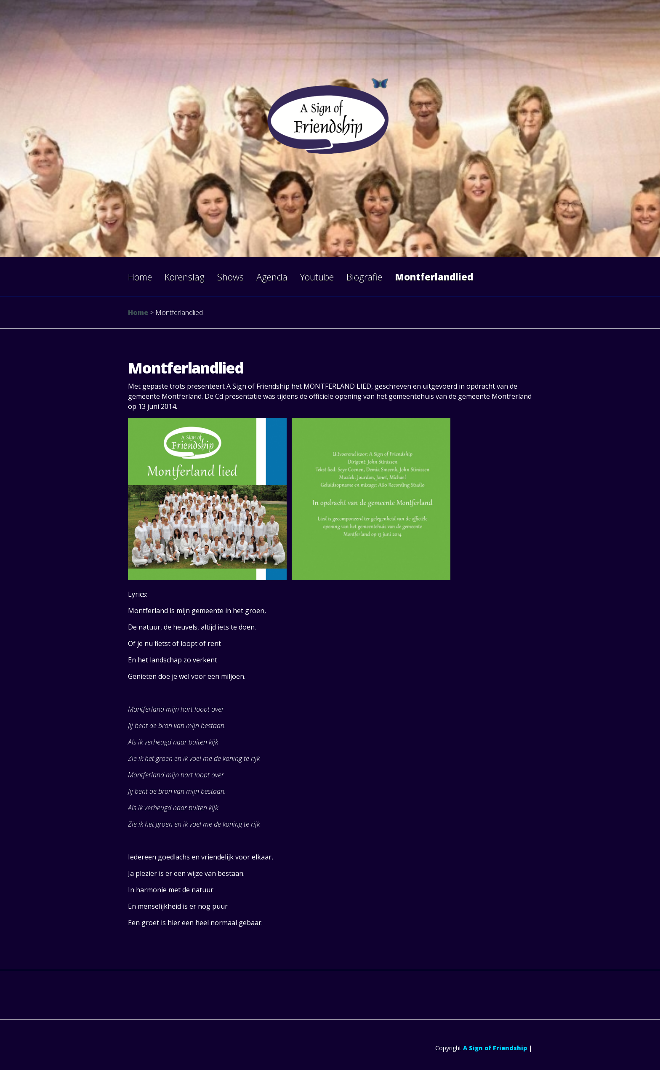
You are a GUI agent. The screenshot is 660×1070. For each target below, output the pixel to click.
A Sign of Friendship (495, 1048)
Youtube (317, 276)
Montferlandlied (434, 276)
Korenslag (185, 276)
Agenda (271, 276)
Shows (230, 276)
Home (140, 276)
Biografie (364, 276)
